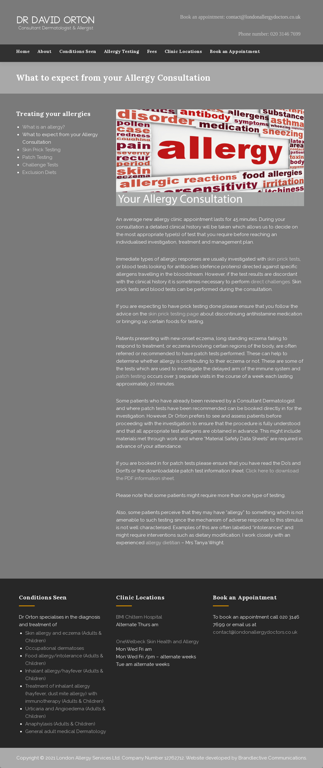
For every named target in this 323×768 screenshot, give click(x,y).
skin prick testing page (173, 314)
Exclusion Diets (39, 172)
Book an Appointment (235, 52)
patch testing (131, 376)
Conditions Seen (77, 52)
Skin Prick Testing (41, 150)
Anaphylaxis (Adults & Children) (60, 724)
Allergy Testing (121, 52)
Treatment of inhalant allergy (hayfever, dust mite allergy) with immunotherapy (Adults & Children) (64, 693)
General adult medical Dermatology (65, 731)
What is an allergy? (43, 127)
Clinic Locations (183, 52)
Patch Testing (37, 157)
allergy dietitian (163, 543)
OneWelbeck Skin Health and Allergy (157, 641)
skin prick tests (283, 259)
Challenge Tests (40, 165)
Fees (152, 52)
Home (23, 52)
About (44, 52)
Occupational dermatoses (54, 648)
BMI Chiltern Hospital (139, 617)
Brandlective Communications (272, 758)
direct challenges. (271, 282)
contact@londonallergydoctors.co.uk (263, 17)
